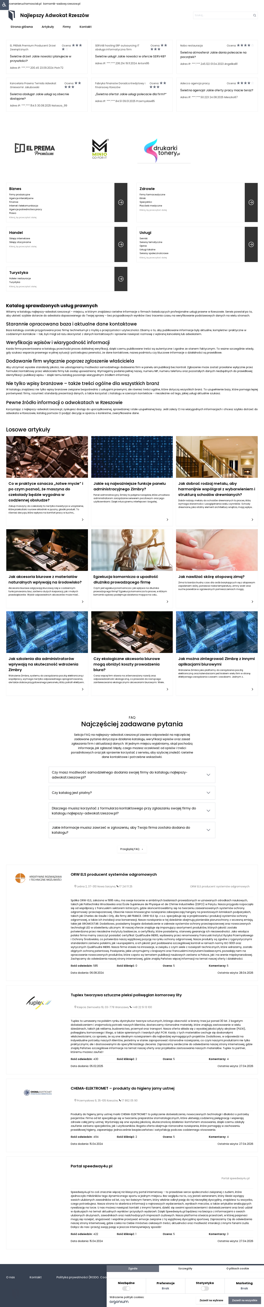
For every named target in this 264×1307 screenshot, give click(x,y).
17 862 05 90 (130, 1100)
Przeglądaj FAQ (132, 824)
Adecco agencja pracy (195, 83)
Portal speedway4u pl (91, 1166)
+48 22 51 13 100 (142, 1007)
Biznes (15, 188)
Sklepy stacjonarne (20, 242)
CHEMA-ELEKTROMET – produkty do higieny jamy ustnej (122, 1088)
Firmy (67, 27)
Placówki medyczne (151, 205)
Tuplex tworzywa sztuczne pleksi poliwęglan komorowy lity (126, 995)
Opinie (143, 245)
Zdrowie (147, 188)
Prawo (12, 213)
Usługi (145, 232)
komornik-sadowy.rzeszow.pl (61, 4)
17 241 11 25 (125, 886)
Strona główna (22, 27)
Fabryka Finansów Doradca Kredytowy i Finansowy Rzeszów (120, 85)
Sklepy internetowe (19, 238)
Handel (16, 232)
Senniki (144, 238)
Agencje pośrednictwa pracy (25, 209)
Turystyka (18, 272)
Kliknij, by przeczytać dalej (22, 217)
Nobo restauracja (191, 45)
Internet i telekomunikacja (23, 205)
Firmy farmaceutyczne (152, 194)
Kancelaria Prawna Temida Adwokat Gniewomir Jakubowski (33, 85)
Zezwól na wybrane (211, 1300)
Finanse (13, 202)
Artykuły (48, 27)
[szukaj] (225, 15)
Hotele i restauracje (20, 278)
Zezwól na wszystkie (244, 1300)
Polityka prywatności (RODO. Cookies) (85, 1277)
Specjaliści (146, 202)
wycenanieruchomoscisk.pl (23, 4)
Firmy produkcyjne (19, 194)
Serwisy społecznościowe (154, 253)
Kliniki (143, 198)
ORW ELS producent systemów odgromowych (114, 874)
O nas (10, 1277)
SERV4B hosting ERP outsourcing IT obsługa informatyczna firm (117, 47)
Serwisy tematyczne (151, 242)
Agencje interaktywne (21, 198)
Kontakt (86, 27)
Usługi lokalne (147, 249)
